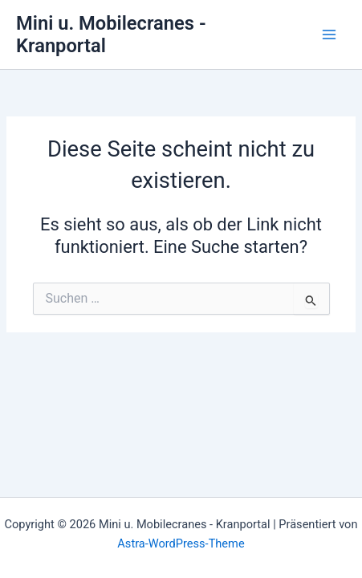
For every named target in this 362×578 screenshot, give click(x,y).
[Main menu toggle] (329, 34)
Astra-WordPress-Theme (180, 543)
